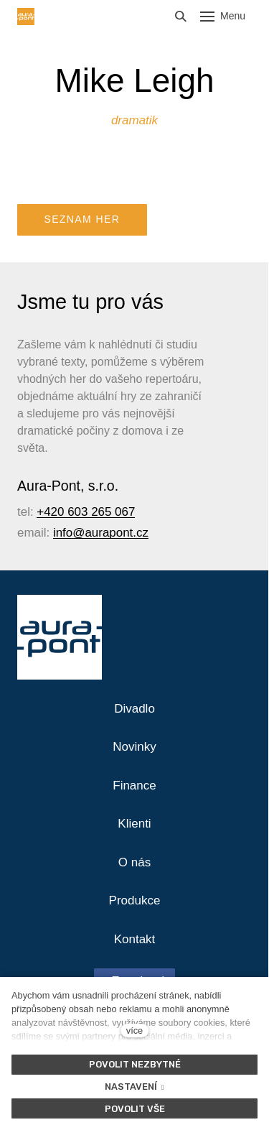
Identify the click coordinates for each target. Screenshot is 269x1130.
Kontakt (135, 939)
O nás (134, 862)
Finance (134, 785)
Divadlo (134, 708)
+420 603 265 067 (86, 512)
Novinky (134, 747)
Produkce (135, 900)
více (134, 1030)
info (62, 532)
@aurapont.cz (110, 532)
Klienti (134, 823)
